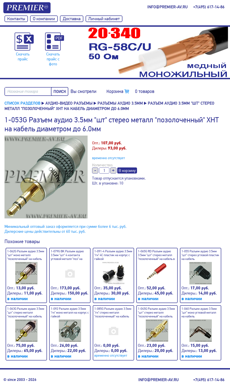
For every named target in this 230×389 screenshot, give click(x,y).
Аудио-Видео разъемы (69, 103)
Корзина (130, 91)
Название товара (22, 91)
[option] (158, 52)
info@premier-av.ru (167, 6)
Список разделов (22, 103)
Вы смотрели (83, 91)
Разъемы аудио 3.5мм (120, 103)
